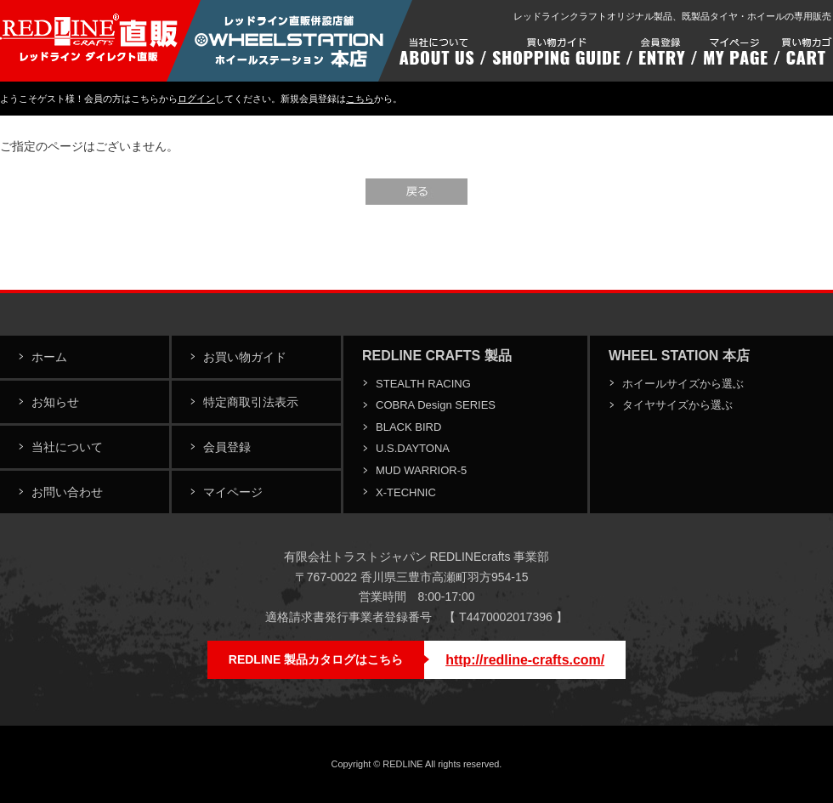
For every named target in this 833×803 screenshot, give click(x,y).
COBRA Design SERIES (436, 405)
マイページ (233, 492)
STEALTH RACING (423, 383)
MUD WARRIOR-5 (421, 470)
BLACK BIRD (408, 427)
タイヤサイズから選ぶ (677, 405)
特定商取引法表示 (250, 402)
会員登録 (227, 447)
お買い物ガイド (244, 357)
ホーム (49, 357)
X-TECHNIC (406, 492)
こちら (360, 98)
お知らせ (55, 402)
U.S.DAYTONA (413, 448)
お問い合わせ (67, 492)
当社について (67, 447)
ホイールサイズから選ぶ (683, 383)
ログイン (196, 98)
